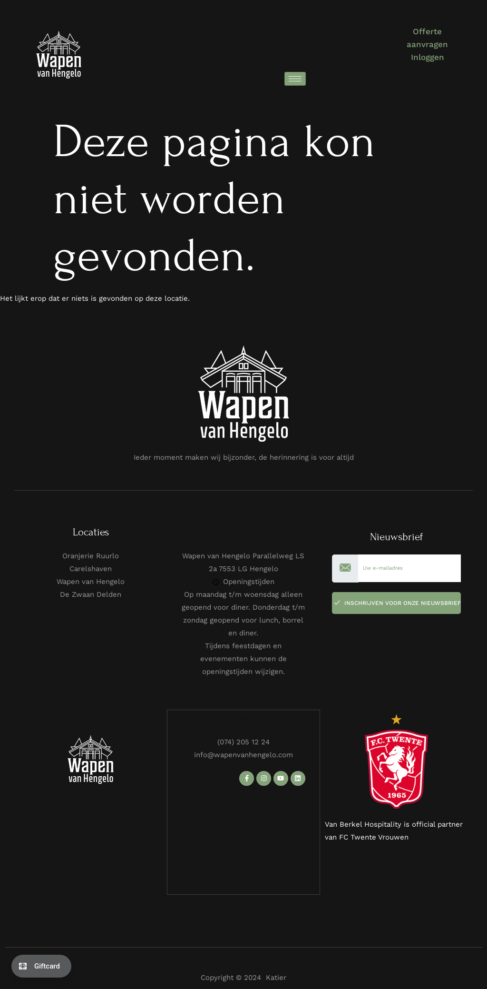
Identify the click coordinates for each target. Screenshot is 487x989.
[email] (409, 568)
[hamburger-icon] (295, 79)
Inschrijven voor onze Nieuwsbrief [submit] (397, 603)
